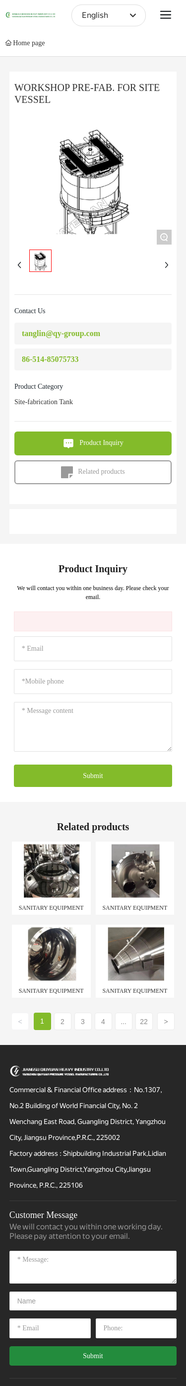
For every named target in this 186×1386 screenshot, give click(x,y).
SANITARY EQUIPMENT (51, 907)
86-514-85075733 (50, 359)
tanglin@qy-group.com (61, 333)
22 (144, 1022)
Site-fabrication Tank (43, 402)
